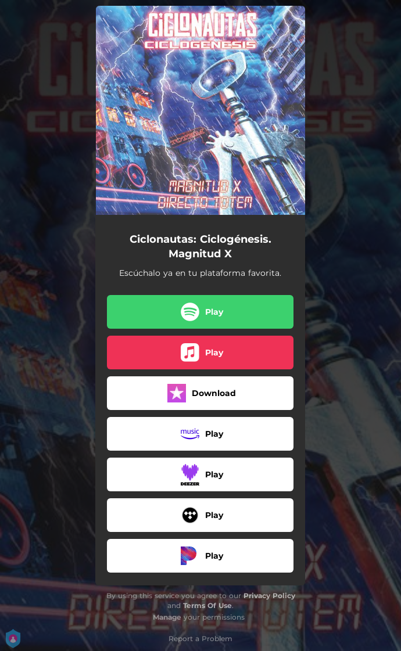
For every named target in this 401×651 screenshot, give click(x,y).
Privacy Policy (269, 595)
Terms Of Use (207, 605)
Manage (167, 617)
